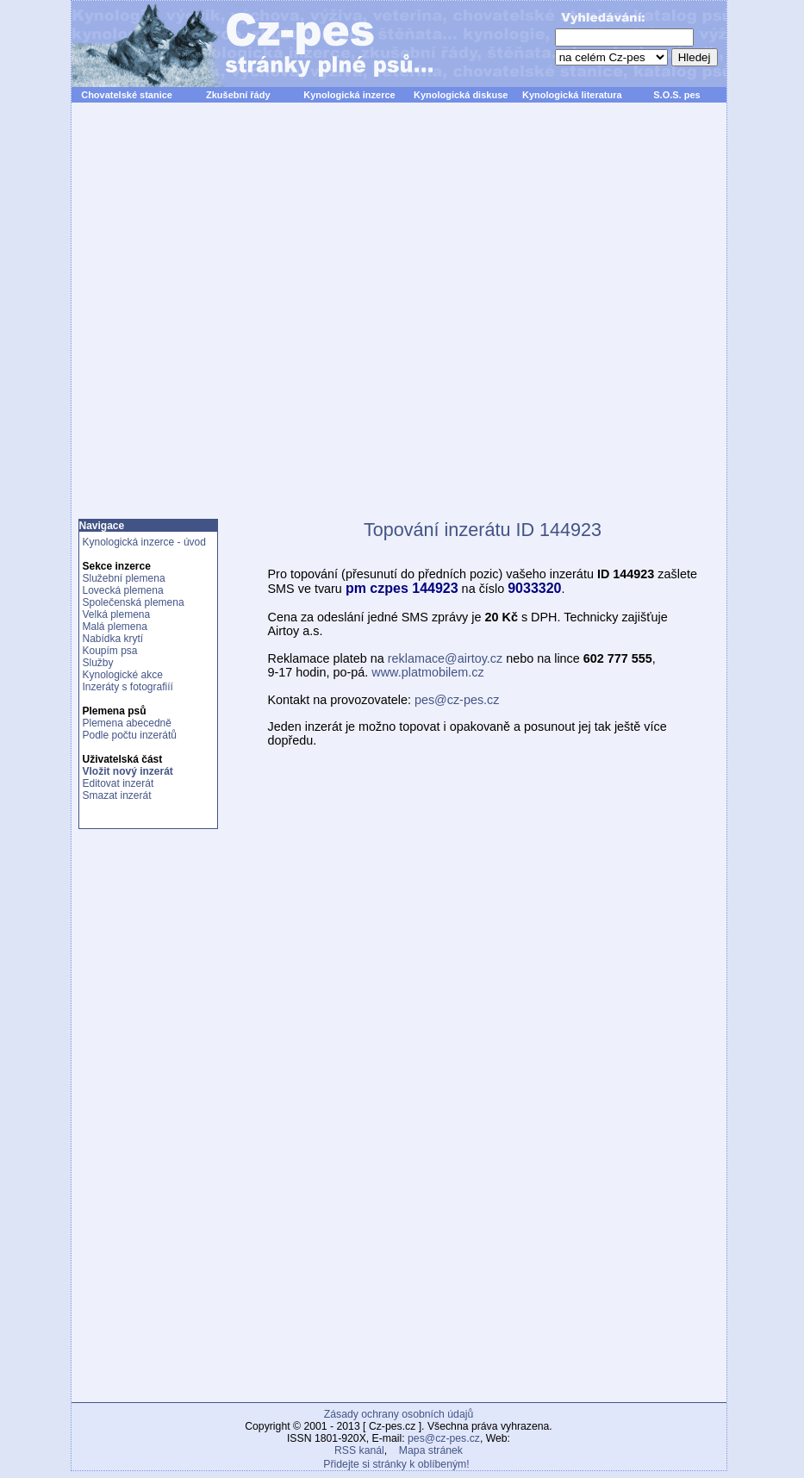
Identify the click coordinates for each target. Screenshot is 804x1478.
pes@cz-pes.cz (457, 700)
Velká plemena (117, 614)
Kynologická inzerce (349, 95)
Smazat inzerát (117, 795)
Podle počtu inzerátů (130, 735)
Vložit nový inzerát (128, 771)
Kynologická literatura (572, 95)
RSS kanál (359, 1450)
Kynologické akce (123, 675)
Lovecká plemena (123, 590)
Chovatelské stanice (126, 95)
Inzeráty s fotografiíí (128, 687)
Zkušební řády (238, 95)
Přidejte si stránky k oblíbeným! (396, 1464)
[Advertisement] (267, 320)
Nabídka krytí (113, 639)
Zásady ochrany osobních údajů (398, 1414)
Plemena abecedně (127, 723)
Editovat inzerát (118, 783)
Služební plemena (124, 578)
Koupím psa (110, 651)
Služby (98, 663)
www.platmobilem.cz (427, 672)
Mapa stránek (431, 1450)
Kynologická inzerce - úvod (144, 542)
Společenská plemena (133, 602)
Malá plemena (115, 627)
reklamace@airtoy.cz (445, 658)
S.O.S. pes (676, 95)
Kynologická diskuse (461, 95)
